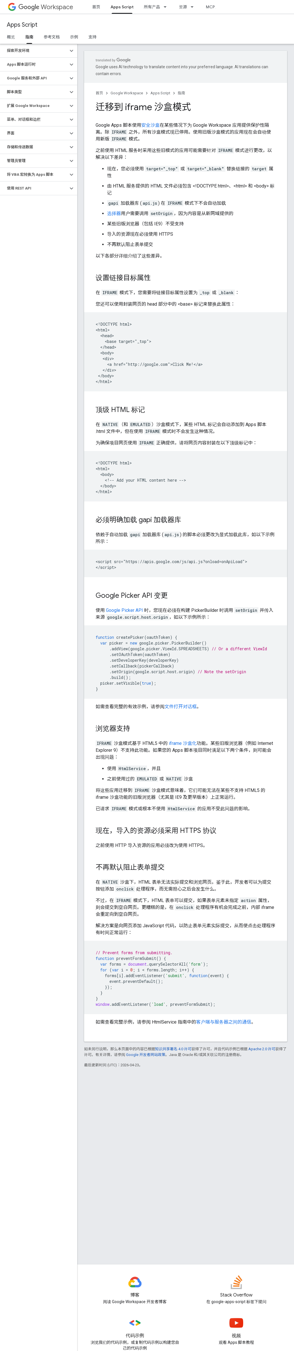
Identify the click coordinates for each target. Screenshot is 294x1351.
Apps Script (22, 24)
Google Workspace (127, 93)
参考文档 (52, 37)
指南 (181, 93)
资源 (183, 6)
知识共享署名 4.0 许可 (173, 1049)
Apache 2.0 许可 (261, 1049)
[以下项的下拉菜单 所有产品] (167, 7)
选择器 (114, 213)
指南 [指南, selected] (29, 37)
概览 (11, 37)
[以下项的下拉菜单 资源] (194, 7)
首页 (96, 6)
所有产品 (152, 6)
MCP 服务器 (217, 6)
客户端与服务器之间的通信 (223, 1022)
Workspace (45, 7)
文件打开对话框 (181, 706)
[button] (34, 50)
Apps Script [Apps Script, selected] (122, 6)
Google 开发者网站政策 (145, 1055)
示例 (74, 37)
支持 (92, 37)
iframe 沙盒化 (183, 743)
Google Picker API (124, 610)
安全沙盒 (150, 125)
